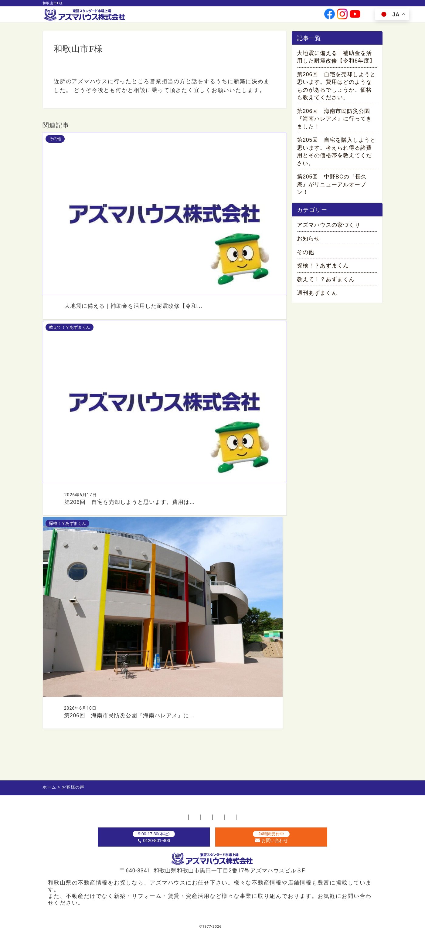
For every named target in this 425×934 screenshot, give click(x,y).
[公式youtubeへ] (355, 16)
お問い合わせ (301, 16)
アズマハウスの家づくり (328, 230)
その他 (305, 258)
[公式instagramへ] (342, 16)
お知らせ (308, 244)
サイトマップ (324, 809)
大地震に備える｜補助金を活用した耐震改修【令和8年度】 (336, 58)
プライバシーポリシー (269, 809)
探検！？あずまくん (323, 271)
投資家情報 (248, 16)
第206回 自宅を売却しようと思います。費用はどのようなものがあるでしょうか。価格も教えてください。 (336, 87)
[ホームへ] (84, 15)
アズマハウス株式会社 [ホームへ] (224, 926)
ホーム (92, 809)
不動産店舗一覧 (131, 809)
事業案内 (200, 16)
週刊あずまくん (317, 298)
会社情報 (223, 16)
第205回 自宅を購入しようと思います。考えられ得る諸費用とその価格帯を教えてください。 (336, 153)
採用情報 (273, 16)
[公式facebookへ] (329, 16)
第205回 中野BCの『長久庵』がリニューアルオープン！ (332, 186)
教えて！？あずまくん (326, 285)
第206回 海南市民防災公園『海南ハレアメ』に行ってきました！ (334, 120)
